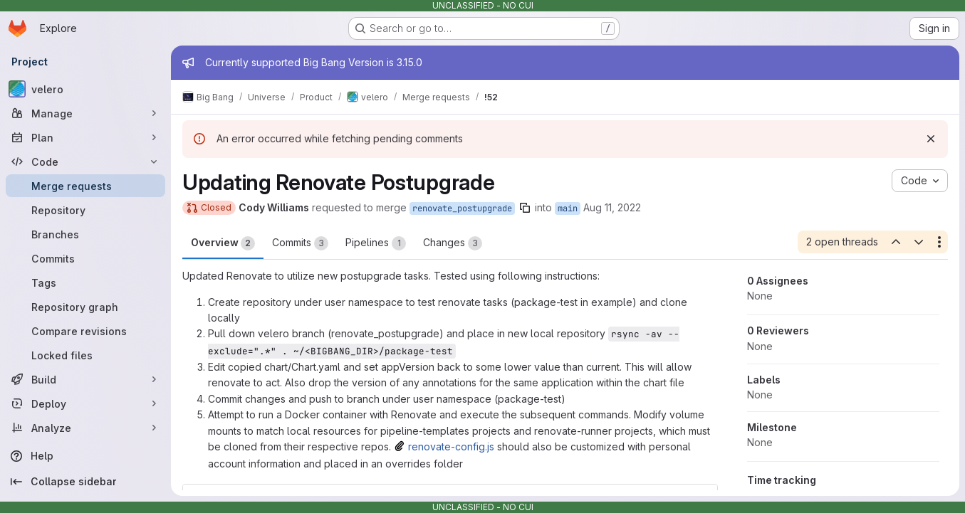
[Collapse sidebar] (85, 481)
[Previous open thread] (895, 242)
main (568, 208)
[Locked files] (85, 355)
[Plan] (85, 137)
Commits (300, 243)
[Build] (85, 379)
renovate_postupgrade (462, 208)
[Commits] (85, 258)
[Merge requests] (85, 185)
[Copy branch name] (524, 207)
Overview (223, 243)
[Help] (85, 456)
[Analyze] (85, 427)
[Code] (85, 161)
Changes (452, 243)
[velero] (85, 89)
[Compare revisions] (85, 330)
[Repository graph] (85, 306)
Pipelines (375, 243)
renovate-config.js (451, 446)
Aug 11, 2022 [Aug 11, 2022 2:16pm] (612, 207)
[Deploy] (85, 403)
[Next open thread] (918, 242)
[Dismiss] (930, 138)
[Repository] (85, 210)
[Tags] (85, 282)
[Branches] (85, 234)
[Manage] (85, 113)
